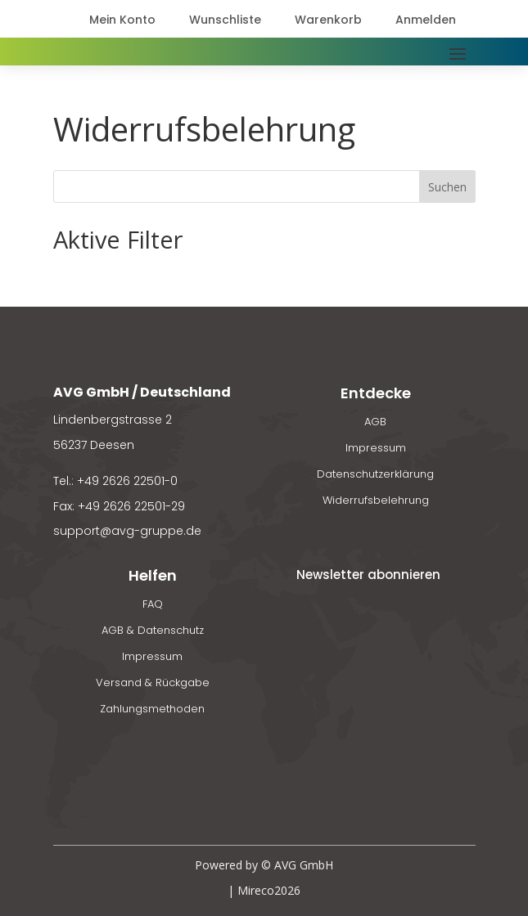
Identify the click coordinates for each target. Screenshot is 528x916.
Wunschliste (225, 19)
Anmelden (425, 19)
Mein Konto (122, 19)
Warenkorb (328, 19)
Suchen (447, 187)
